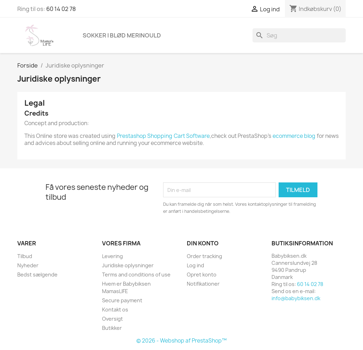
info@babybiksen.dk (296, 298)
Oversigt (112, 318)
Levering (112, 256)
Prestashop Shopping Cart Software (163, 136)
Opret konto (201, 274)
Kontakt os (115, 309)
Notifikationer (203, 283)
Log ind (195, 265)
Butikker (112, 328)
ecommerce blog (294, 136)
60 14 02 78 (61, 9)
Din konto (203, 243)
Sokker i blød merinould (122, 35)
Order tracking (204, 256)
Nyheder (27, 265)
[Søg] (299, 35)
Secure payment (122, 300)
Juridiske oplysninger (128, 265)
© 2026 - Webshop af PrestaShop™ (181, 340)
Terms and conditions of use (136, 274)
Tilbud (24, 256)
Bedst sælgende (37, 274)
